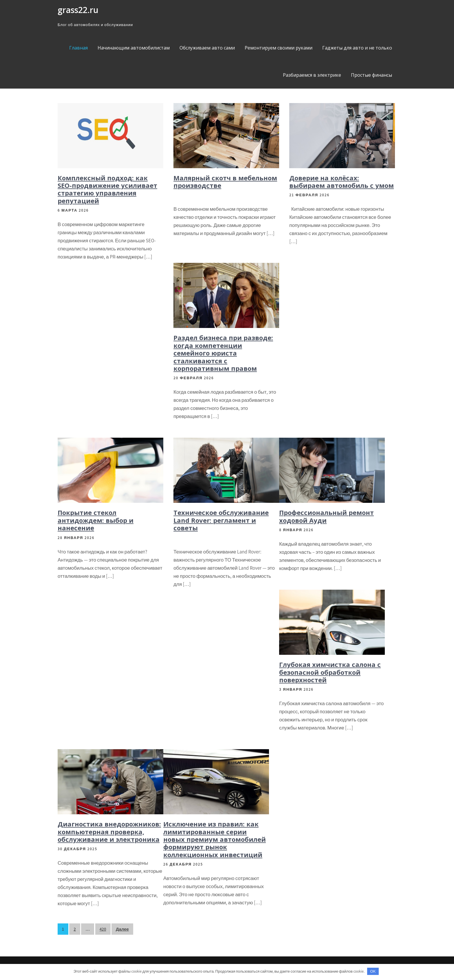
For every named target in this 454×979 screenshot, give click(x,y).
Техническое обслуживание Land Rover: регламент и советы (221, 520)
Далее (122, 929)
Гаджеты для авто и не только (357, 48)
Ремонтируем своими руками (278, 48)
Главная (78, 48)
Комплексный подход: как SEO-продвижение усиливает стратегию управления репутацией (107, 189)
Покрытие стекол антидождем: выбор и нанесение (95, 520)
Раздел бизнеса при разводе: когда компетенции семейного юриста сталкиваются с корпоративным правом (223, 353)
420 (103, 929)
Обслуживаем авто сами (207, 48)
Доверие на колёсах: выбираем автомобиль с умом (341, 181)
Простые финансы (371, 75)
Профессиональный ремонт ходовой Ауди (326, 516)
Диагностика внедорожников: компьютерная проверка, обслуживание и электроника (109, 832)
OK (373, 971)
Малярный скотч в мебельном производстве (225, 181)
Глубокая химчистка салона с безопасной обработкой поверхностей (330, 672)
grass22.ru (78, 9)
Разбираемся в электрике (312, 75)
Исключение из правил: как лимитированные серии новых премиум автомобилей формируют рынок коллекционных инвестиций (214, 839)
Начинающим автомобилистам (134, 48)
